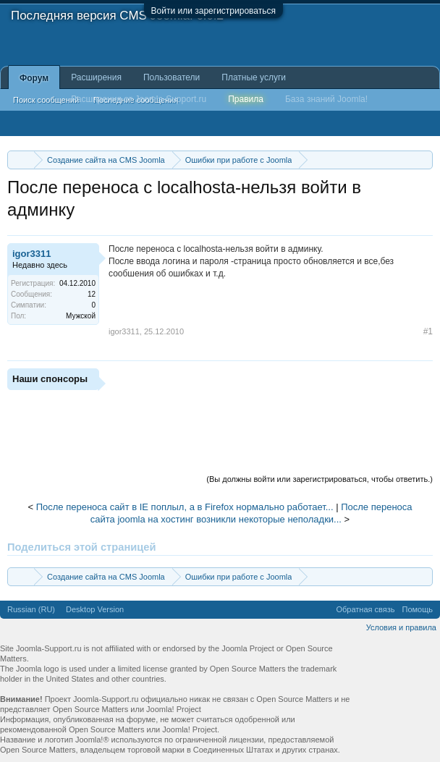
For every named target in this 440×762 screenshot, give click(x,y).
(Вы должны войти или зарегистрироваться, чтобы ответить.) (319, 479)
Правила (245, 99)
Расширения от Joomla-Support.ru (138, 99)
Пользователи (171, 77)
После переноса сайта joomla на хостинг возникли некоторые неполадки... (251, 513)
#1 (428, 331)
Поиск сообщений (46, 100)
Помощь (417, 609)
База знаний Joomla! (326, 99)
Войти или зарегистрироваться (213, 11)
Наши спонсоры (50, 378)
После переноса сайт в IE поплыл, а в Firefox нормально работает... (185, 506)
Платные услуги (253, 77)
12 (92, 294)
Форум (34, 78)
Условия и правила (401, 627)
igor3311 (31, 253)
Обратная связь (365, 609)
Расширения (96, 77)
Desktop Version (95, 609)
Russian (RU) (31, 609)
